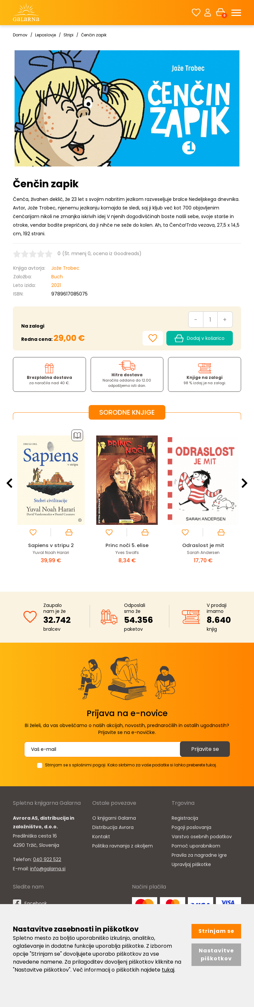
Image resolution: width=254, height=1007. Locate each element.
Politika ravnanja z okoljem (122, 846)
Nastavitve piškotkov (216, 954)
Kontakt (101, 836)
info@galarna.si (47, 868)
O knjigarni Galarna (114, 818)
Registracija (185, 818)
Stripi (68, 35)
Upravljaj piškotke (191, 864)
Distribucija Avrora (113, 827)
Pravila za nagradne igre (199, 855)
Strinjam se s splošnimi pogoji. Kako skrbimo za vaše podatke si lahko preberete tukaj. (131, 765)
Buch (57, 276)
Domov (20, 35)
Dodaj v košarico (200, 339)
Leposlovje (45, 35)
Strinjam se (216, 931)
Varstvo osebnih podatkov (202, 836)
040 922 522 (47, 859)
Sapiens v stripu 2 (51, 545)
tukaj (168, 970)
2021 (56, 285)
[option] (51, 500)
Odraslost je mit (203, 545)
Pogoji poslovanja (191, 827)
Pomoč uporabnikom (196, 846)
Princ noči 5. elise (127, 545)
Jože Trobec (65, 268)
